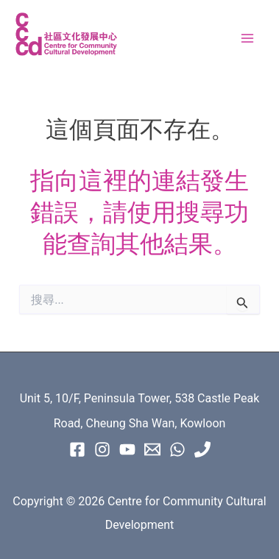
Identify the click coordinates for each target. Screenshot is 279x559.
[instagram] (102, 449)
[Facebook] (77, 449)
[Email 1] (152, 449)
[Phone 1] (202, 449)
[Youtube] (127, 449)
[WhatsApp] (177, 449)
